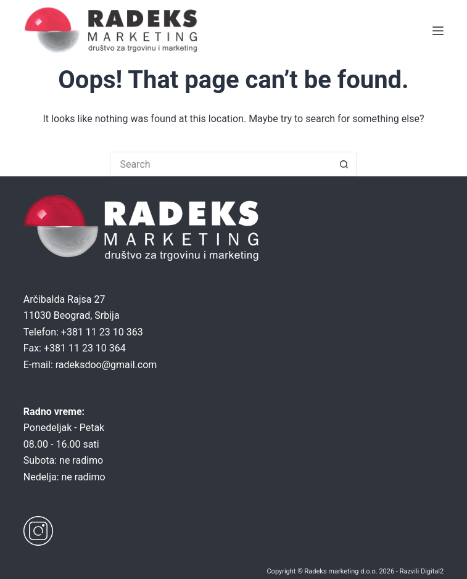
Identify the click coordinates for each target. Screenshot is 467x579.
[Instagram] (38, 531)
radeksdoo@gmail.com (106, 365)
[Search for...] (221, 164)
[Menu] (438, 30)
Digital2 (432, 571)
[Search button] (344, 164)
